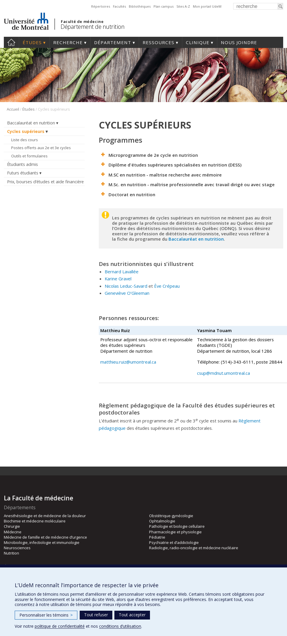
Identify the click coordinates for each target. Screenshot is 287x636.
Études (32, 42)
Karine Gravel (118, 279)
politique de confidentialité (60, 626)
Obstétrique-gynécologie (171, 515)
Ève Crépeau (167, 286)
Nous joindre (239, 42)
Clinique (197, 42)
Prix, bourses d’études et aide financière (45, 181)
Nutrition (11, 553)
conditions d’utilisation (120, 626)
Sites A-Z (183, 6)
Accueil (11, 42)
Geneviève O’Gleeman (127, 293)
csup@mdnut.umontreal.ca (223, 373)
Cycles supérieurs (25, 131)
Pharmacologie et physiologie (175, 532)
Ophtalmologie (162, 521)
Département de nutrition (92, 27)
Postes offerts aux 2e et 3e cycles (41, 147)
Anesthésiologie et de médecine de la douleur (45, 515)
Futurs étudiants (22, 173)
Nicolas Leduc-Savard (126, 286)
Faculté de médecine (82, 21)
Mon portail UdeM (207, 6)
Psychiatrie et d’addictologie (174, 542)
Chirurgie (12, 526)
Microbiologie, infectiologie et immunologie (41, 542)
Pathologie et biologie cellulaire (177, 526)
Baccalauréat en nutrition (31, 123)
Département (112, 42)
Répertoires (100, 6)
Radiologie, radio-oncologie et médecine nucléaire (193, 547)
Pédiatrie (157, 537)
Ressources (158, 42)
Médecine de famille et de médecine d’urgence (45, 537)
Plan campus (163, 6)
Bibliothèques (140, 6)
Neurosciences (17, 547)
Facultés (119, 6)
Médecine (12, 532)
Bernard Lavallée (122, 271)
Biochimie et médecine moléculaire (35, 521)
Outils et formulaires (29, 156)
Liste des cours (24, 139)
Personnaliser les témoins (46, 615)
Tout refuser (96, 614)
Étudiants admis (22, 164)
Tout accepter (132, 614)
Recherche (68, 42)
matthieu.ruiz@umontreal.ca (128, 362)
